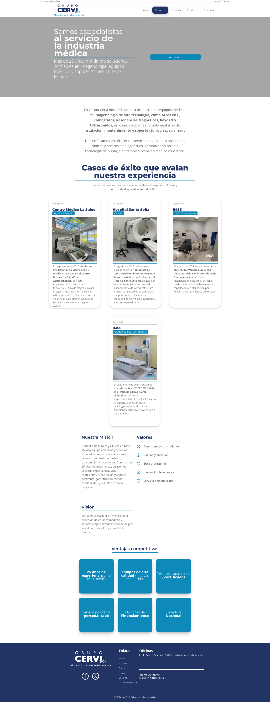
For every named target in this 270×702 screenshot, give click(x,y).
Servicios (192, 10)
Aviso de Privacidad (223, 1)
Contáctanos (175, 57)
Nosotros (160, 10)
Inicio (145, 10)
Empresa (123, 663)
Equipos (176, 10)
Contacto (208, 10)
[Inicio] (69, 10)
